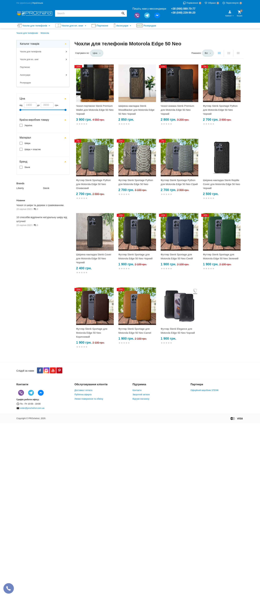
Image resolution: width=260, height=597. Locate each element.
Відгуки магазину (140, 399)
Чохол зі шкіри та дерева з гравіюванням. (40, 205)
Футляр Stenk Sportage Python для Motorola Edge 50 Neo (135, 182)
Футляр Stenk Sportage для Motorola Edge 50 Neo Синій (177, 256)
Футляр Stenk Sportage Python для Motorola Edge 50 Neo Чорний (220, 109)
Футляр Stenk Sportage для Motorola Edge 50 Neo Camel (134, 330)
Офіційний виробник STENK (205, 390)
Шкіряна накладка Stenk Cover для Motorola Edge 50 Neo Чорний (93, 258)
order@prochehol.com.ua (32, 408)
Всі (206, 53)
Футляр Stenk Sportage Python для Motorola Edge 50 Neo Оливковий (93, 184)
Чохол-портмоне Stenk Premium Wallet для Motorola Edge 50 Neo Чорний (94, 109)
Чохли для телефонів (30, 51)
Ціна (22, 98)
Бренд (23, 161)
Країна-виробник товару (34, 119)
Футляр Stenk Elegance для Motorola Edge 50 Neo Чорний (178, 330)
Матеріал (25, 137)
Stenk (27, 167)
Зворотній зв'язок (141, 394)
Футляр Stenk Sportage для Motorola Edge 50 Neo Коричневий (91, 332)
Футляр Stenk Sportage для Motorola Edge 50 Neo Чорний (135, 256)
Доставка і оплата (83, 390)
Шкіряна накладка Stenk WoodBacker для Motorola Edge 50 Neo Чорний (136, 109)
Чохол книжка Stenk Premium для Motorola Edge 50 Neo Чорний (177, 109)
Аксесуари (25, 75)
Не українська (23, 3)
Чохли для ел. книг (29, 59)
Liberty (20, 188)
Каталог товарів (29, 43)
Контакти (136, 390)
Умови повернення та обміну (88, 399)
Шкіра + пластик (33, 149)
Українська (37, 3)
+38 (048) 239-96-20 (183, 12)
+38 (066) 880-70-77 (183, 8)
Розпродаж (25, 82)
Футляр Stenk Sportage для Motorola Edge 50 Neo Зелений (220, 256)
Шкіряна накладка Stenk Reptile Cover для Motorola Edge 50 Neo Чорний (221, 184)
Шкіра (27, 143)
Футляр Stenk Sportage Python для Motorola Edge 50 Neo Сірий (179, 182)
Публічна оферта (83, 394)
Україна (28, 125)
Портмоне (25, 67)
